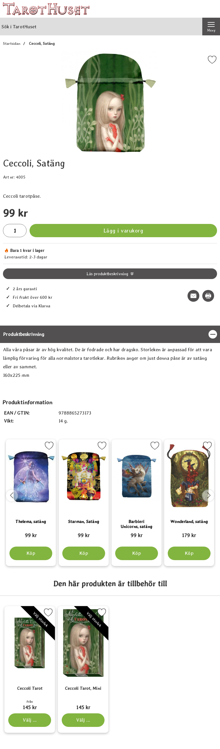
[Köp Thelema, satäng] (30, 553)
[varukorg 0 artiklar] (211, 9)
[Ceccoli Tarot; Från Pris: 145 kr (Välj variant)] (29, 699)
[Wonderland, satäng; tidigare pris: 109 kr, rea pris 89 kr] (189, 533)
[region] (110, 334)
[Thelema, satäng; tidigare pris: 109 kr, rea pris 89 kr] (31, 533)
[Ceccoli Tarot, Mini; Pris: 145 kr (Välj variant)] (83, 699)
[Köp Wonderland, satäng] (189, 553)
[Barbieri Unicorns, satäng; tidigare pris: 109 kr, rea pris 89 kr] (137, 533)
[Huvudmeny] (211, 26)
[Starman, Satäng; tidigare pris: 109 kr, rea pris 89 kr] (84, 533)
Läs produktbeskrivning (107, 273)
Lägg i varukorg (123, 230)
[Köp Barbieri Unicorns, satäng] (136, 553)
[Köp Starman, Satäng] (83, 553)
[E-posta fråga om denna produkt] (193, 296)
